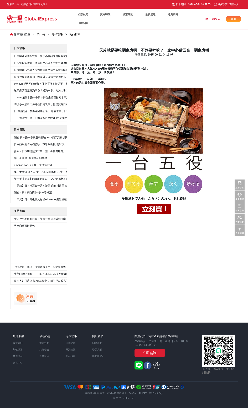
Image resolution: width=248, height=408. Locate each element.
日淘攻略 (70, 343)
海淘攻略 (173, 14)
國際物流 (83, 14)
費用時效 (105, 14)
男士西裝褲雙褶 (23, 239)
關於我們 (97, 343)
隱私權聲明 (98, 356)
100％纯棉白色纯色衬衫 (28, 253)
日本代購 (83, 23)
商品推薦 (74, 34)
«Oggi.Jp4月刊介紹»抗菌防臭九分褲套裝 (37, 260)
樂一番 (41, 34)
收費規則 (18, 343)
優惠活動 (128, 14)
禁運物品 (18, 356)
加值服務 (18, 349)
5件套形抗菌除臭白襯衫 (27, 232)
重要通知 (44, 343)
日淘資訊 (70, 349)
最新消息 (150, 14)
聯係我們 (97, 349)
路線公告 (44, 349)
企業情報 (44, 356)
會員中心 (18, 362)
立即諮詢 (150, 353)
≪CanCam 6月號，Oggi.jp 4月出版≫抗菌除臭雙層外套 (46, 246)
